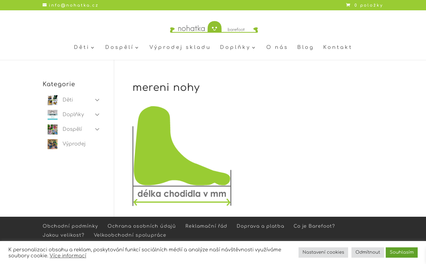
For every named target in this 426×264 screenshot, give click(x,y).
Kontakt (337, 47)
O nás (277, 47)
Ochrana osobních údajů (141, 226)
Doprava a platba (260, 226)
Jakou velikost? (64, 235)
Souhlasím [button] (402, 252)
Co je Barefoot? (314, 226)
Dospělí (119, 47)
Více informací (68, 255)
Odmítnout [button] (367, 252)
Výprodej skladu (180, 47)
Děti (82, 47)
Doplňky (235, 47)
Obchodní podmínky (70, 226)
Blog (305, 47)
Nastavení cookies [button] (323, 252)
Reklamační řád (206, 226)
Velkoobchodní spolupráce (130, 235)
